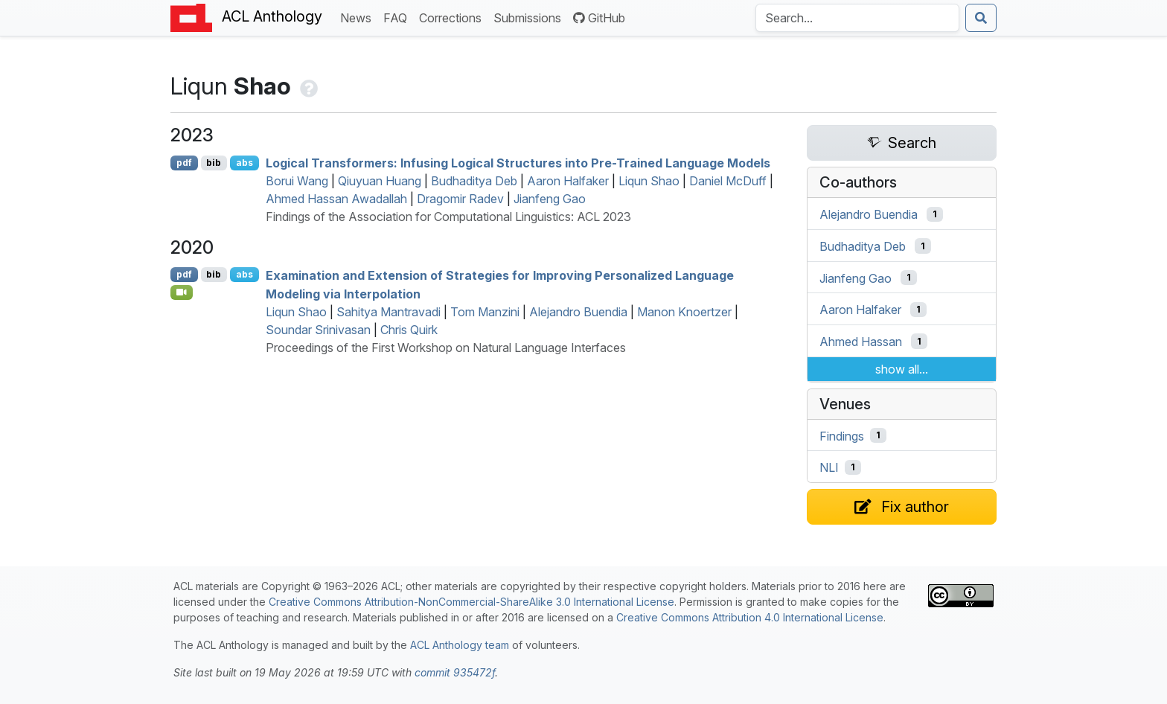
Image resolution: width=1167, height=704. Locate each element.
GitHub (599, 17)
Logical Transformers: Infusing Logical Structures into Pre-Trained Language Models (518, 163)
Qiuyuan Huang (379, 180)
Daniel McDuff (728, 180)
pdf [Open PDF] (184, 162)
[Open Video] (181, 292)
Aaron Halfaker (568, 180)
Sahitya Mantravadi (388, 311)
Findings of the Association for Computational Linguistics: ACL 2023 (448, 216)
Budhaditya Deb (474, 180)
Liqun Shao (649, 180)
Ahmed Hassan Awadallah (336, 198)
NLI (829, 467)
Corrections (453, 16)
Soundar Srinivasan (318, 329)
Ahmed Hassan (860, 341)
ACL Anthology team (459, 645)
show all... (901, 369)
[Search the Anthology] (857, 18)
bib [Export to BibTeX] (213, 162)
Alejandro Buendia (578, 311)
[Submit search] (981, 18)
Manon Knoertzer (684, 311)
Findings (841, 435)
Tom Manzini (484, 311)
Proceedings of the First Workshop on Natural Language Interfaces (446, 347)
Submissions (530, 16)
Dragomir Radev (460, 198)
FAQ (398, 16)
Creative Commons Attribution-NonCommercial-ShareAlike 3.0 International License (471, 601)
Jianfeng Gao (550, 198)
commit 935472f (455, 672)
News (358, 16)
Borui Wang (297, 180)
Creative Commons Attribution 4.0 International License (749, 617)
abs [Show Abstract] (244, 162)
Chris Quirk (409, 329)
